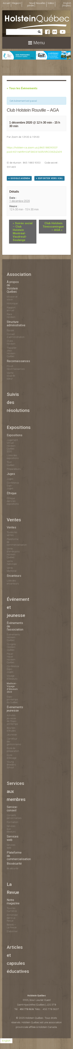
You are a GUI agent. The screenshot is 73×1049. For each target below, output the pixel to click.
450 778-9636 (27, 1009)
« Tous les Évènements (22, 88)
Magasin (16, 3)
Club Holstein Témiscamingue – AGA (53, 227)
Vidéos (50, 3)
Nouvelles (40, 3)
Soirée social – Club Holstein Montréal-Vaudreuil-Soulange (22, 232)
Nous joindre (31, 4)
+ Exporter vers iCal (49, 178)
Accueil (6, 3)
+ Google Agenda (19, 178)
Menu (39, 42)
